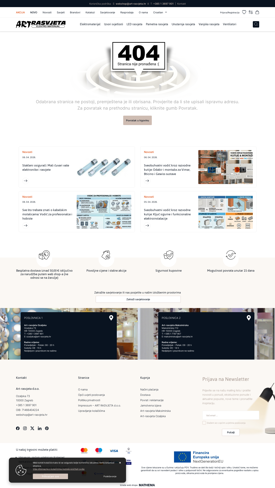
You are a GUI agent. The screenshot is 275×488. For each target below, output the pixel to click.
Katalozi (90, 12)
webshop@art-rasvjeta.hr (131, 3)
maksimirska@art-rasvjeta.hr (178, 336)
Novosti (47, 12)
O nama (143, 12)
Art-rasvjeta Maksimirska (155, 411)
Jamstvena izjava (150, 405)
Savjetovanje (107, 12)
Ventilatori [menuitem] (229, 24)
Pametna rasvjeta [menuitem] (157, 24)
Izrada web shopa (129, 485)
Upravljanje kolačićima (91, 411)
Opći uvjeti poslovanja (91, 395)
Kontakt (181, 3)
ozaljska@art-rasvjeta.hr (38, 336)
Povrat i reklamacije (152, 400)
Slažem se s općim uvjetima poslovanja (226, 423)
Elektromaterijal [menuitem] (90, 24)
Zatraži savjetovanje (138, 299)
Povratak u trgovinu (137, 120)
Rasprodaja (127, 12)
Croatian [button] (158, 12)
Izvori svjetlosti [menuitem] (113, 24)
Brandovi (75, 12)
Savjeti (61, 12)
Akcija (20, 12)
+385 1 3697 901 (163, 3)
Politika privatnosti (89, 400)
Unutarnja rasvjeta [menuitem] (183, 24)
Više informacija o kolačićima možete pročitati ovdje (59, 469)
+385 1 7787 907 (172, 334)
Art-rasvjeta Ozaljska (153, 416)
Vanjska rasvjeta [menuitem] (209, 24)
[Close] (50, 476)
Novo (33, 12)
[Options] (110, 476)
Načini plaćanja (149, 389)
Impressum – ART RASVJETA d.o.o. (99, 405)
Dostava (145, 395)
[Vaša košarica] (257, 12)
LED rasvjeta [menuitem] (134, 24)
